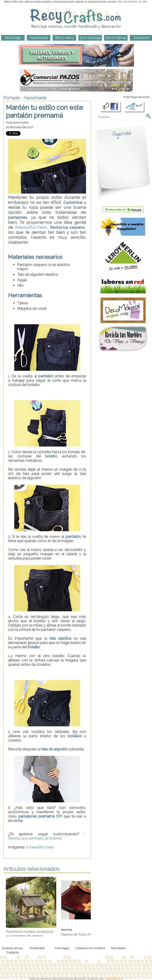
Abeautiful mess (31, 227)
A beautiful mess (40, 847)
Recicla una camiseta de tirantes (35, 838)
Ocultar (143, 1)
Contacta (12, 952)
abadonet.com (114, 978)
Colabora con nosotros (90, 948)
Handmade (35, 98)
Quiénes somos (12, 948)
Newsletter (118, 948)
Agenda (121, 134)
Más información (127, 1)
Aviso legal (61, 948)
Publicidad (37, 948)
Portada (11, 98)
